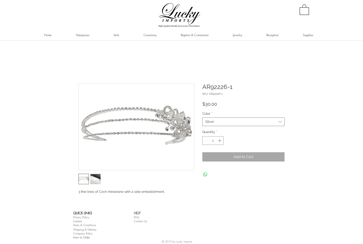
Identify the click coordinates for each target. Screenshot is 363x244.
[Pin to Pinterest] (85, 49)
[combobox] (243, 121)
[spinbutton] (213, 140)
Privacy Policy (81, 217)
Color (207, 113)
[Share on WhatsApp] (205, 174)
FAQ (136, 217)
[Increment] (220, 140)
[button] (304, 9)
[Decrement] (206, 140)
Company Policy (83, 233)
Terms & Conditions (84, 225)
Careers (77, 221)
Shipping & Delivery (85, 229)
